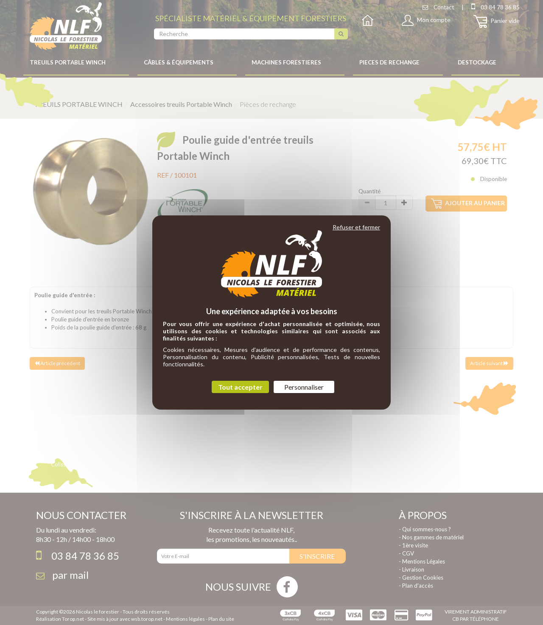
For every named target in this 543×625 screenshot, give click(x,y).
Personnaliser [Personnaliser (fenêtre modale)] (304, 387)
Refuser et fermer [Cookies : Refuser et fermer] (356, 227)
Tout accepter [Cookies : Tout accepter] (240, 387)
